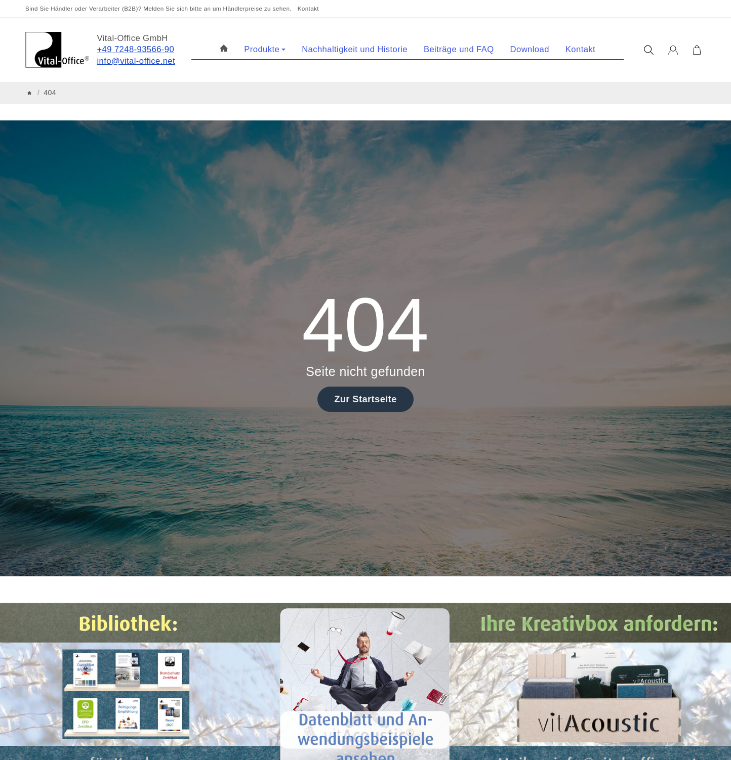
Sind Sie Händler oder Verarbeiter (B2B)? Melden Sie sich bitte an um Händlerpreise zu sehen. (158, 8)
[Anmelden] (673, 50)
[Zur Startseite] (57, 50)
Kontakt (308, 8)
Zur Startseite (365, 399)
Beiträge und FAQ (459, 49)
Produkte (265, 49)
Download (529, 49)
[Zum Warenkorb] (697, 50)
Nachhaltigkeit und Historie (355, 49)
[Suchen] (649, 50)
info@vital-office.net (136, 61)
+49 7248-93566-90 (136, 49)
